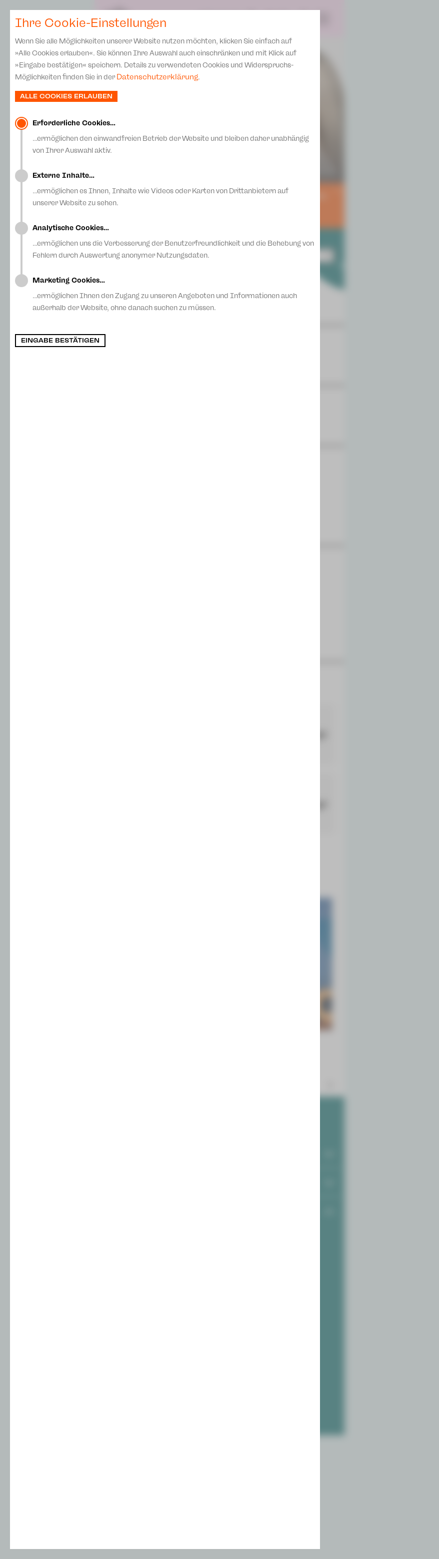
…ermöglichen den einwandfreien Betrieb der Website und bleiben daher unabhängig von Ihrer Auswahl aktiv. (173, 137)
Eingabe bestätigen (60, 340)
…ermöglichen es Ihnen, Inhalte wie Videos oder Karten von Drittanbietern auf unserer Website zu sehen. (173, 189)
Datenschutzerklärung (157, 76)
